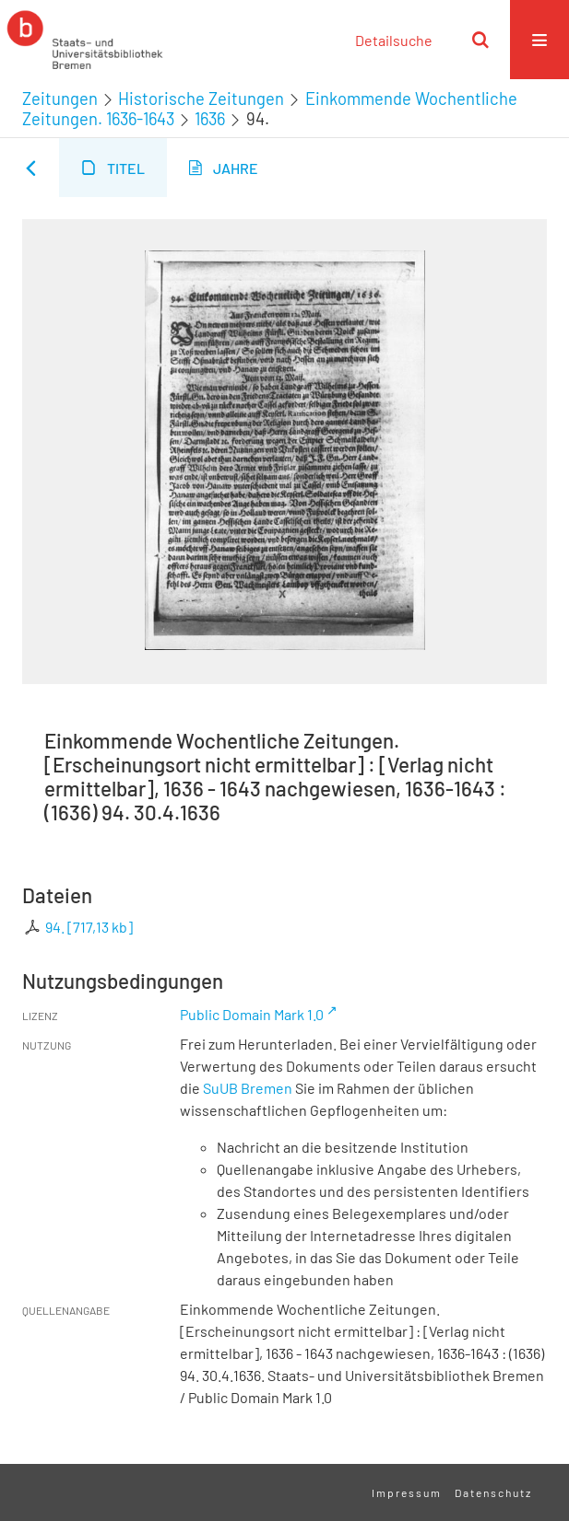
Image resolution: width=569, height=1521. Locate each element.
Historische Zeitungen (201, 98)
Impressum (407, 1492)
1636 (210, 119)
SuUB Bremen (247, 1088)
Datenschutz (493, 1492)
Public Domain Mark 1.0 (252, 1014)
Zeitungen (60, 98)
